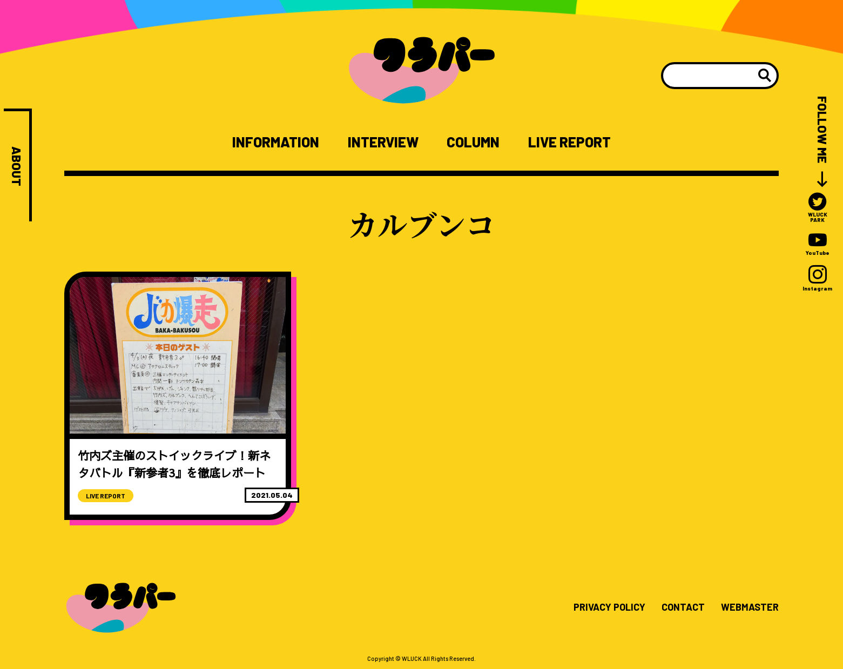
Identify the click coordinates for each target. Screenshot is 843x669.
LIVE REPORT (569, 142)
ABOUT (16, 166)
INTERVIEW (383, 142)
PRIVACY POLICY (609, 607)
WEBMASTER (750, 607)
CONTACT (683, 607)
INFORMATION (275, 142)
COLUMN (473, 142)
